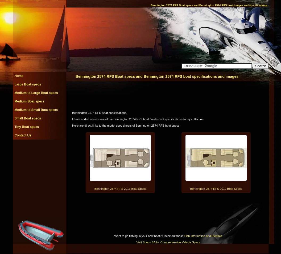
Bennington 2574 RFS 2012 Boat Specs (216, 188)
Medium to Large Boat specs (36, 93)
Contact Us (23, 135)
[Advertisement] (39, 151)
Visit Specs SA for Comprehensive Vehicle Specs (168, 242)
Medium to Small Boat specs (36, 110)
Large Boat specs (28, 84)
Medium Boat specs (30, 101)
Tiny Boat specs (27, 127)
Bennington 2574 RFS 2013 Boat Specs (120, 188)
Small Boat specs (28, 118)
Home (19, 76)
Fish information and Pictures (203, 236)
